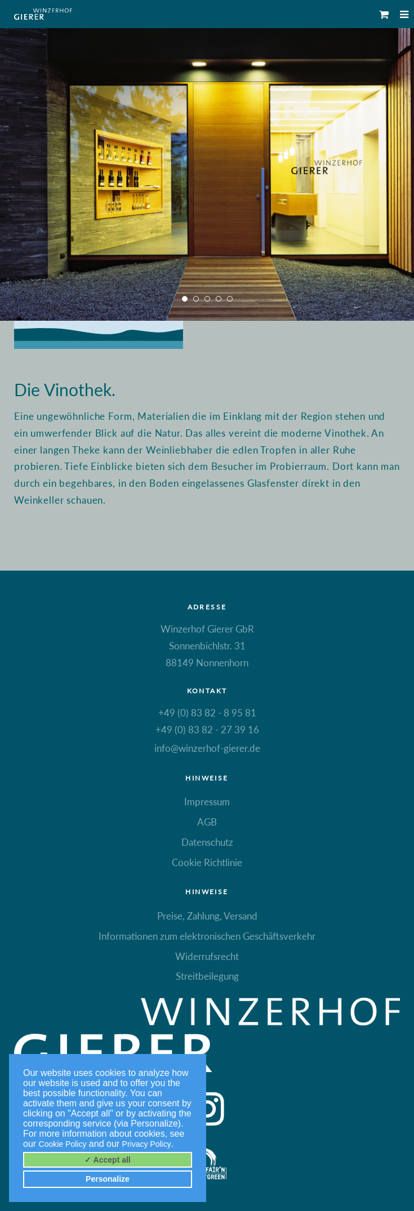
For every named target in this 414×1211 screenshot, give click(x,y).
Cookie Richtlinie (207, 862)
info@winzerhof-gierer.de (207, 748)
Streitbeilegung (207, 976)
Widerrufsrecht (207, 956)
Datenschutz (207, 842)
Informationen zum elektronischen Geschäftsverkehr (207, 936)
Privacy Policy (146, 1144)
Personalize (108, 1178)
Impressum (207, 802)
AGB (207, 822)
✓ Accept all (107, 1159)
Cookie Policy (63, 1144)
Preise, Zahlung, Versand (207, 916)
